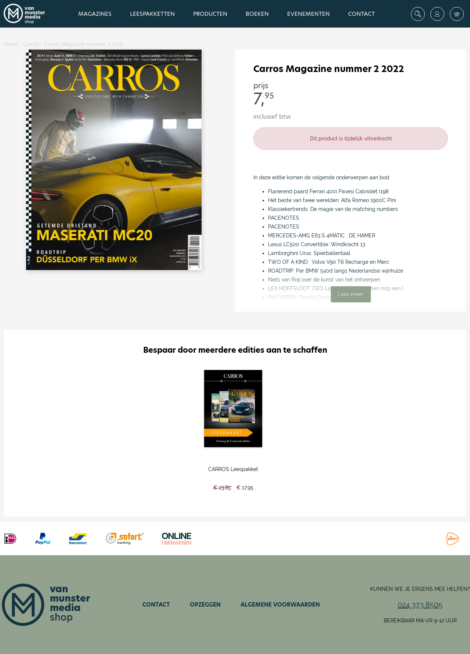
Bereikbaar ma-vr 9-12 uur (420, 621)
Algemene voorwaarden (280, 604)
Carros (31, 44)
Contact (361, 14)
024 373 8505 (420, 604)
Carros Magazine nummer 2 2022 (83, 44)
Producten (210, 14)
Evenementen (308, 14)
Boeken (257, 14)
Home (11, 44)
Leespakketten (152, 14)
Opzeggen (205, 604)
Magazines (95, 14)
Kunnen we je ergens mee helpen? (420, 589)
